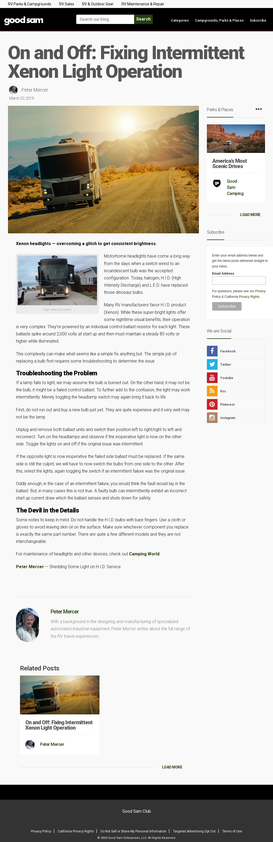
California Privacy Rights (241, 297)
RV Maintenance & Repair (143, 4)
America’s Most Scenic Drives (229, 163)
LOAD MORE (172, 767)
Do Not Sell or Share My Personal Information (133, 831)
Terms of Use (232, 831)
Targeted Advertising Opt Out (194, 831)
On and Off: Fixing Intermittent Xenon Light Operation (59, 725)
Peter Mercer (34, 90)
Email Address (223, 273)
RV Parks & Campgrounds (29, 4)
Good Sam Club (136, 811)
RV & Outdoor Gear (98, 4)
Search (143, 19)
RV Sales (66, 4)
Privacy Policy (41, 831)
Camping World (144, 553)
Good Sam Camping (235, 187)
